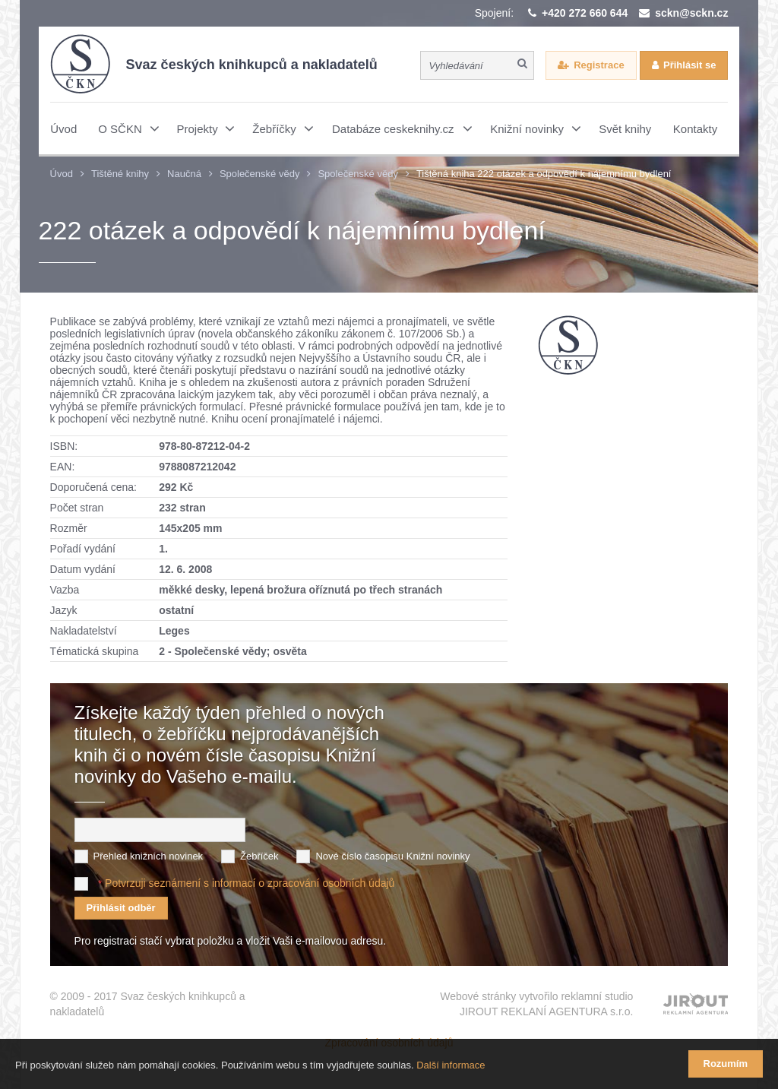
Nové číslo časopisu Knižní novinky (392, 856)
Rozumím (726, 1063)
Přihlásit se (689, 65)
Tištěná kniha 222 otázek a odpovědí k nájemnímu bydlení (544, 173)
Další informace (450, 1065)
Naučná (184, 173)
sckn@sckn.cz (691, 13)
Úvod (61, 173)
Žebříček (259, 856)
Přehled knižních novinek (148, 856)
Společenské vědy (260, 173)
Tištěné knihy (120, 173)
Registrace (599, 65)
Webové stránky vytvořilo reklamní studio (536, 1004)
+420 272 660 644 (585, 13)
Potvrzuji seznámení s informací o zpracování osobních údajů (249, 883)
